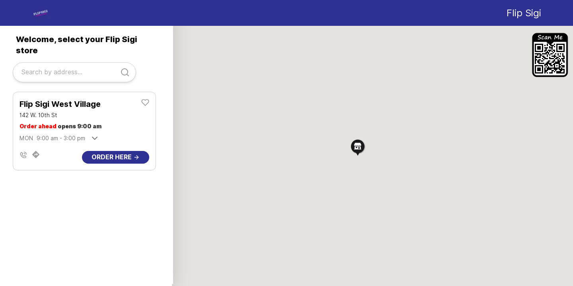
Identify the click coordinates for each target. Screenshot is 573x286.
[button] (358, 147)
